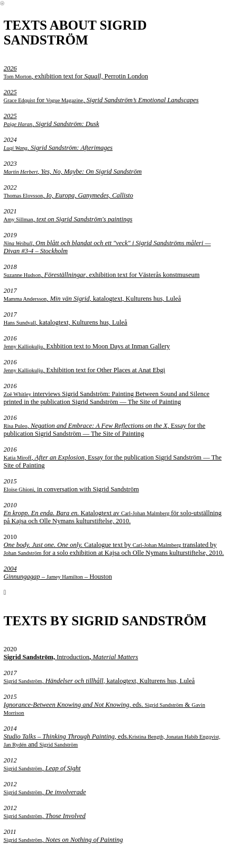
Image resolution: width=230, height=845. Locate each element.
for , (45, 96)
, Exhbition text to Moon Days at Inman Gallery (87, 346)
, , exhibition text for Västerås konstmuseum (102, 274)
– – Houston (58, 576)
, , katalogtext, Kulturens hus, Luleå (92, 298)
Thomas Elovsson (23, 196)
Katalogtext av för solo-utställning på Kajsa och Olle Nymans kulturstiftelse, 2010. (113, 517)
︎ (2, 3)
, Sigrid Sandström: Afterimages (58, 147)
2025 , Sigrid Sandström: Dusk (51, 120)
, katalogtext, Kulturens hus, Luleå (65, 322)
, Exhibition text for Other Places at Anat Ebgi (84, 370)
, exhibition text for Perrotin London (76, 72)
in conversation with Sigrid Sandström (71, 489)
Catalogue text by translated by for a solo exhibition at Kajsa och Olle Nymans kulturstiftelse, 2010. (114, 548)
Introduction (71, 657)
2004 (10, 568)
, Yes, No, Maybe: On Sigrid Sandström (73, 171)
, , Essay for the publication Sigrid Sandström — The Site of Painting (105, 429)
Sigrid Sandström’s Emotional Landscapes (142, 100)
